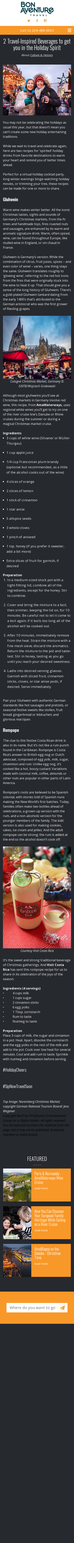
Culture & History (41, 55)
